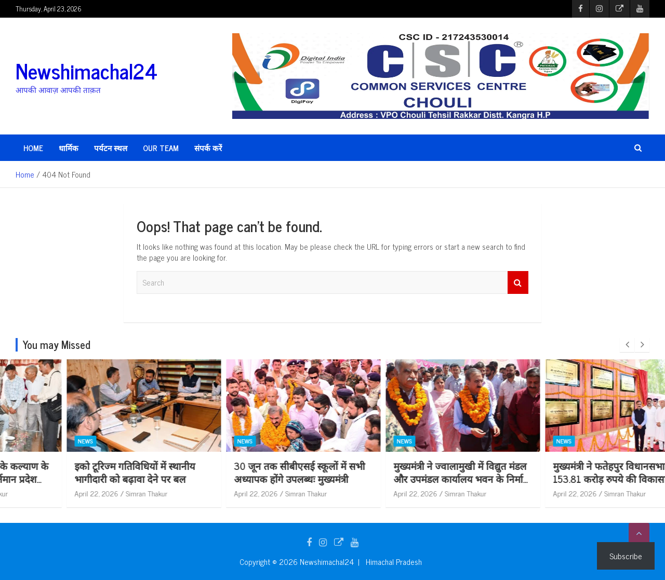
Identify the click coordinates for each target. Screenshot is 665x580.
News (35, 441)
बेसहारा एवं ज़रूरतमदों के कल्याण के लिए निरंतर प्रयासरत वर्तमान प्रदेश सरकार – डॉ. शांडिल (90, 478)
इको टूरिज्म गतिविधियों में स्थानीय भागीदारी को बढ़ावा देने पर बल (243, 472)
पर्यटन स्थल (110, 147)
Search (518, 282)
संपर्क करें (208, 147)
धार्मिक (68, 147)
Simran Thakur (96, 493)
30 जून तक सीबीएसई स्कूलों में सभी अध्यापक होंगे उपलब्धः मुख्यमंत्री (408, 472)
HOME (33, 147)
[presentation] (627, 345)
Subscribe (625, 555)
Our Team (161, 147)
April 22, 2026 (46, 493)
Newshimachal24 (86, 70)
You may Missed (56, 344)
